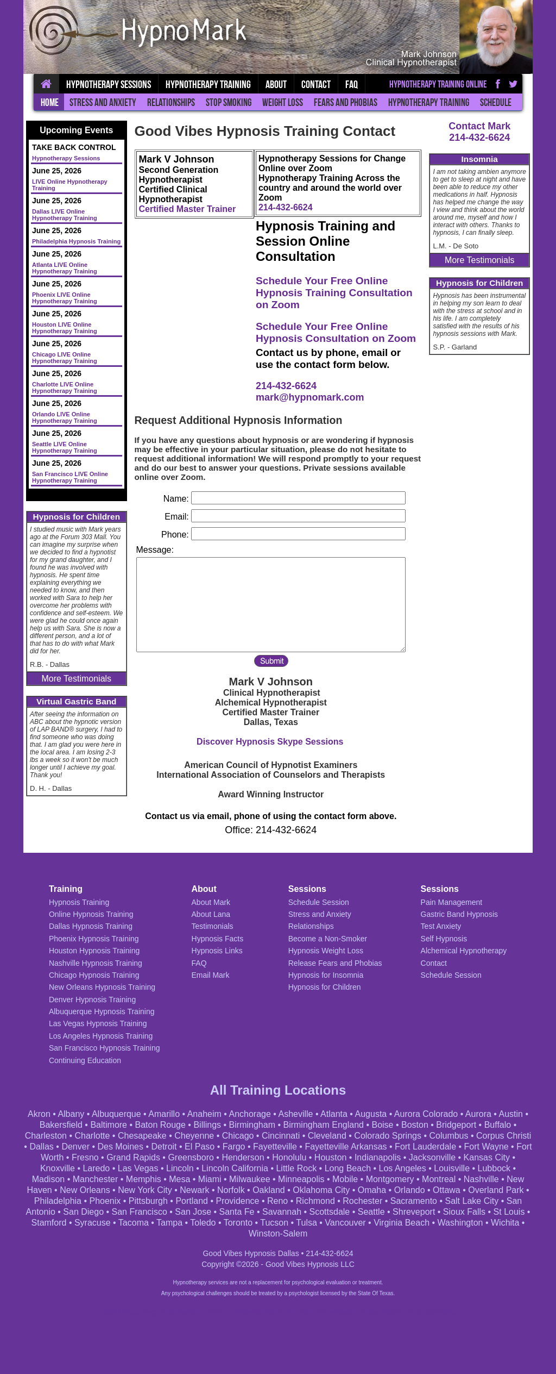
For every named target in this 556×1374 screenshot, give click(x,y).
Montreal (439, 1179)
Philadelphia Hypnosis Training (76, 241)
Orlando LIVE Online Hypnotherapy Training (64, 417)
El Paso (199, 1146)
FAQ (351, 84)
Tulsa (306, 1222)
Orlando (409, 1190)
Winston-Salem (278, 1233)
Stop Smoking (228, 102)
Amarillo (164, 1114)
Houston (330, 1157)
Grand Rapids (133, 1157)
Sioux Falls (464, 1211)
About (276, 84)
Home (50, 102)
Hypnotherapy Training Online (438, 84)
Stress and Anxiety (103, 102)
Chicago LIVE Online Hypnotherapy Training (64, 357)
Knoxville (57, 1168)
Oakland (268, 1190)
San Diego (83, 1211)
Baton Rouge (160, 1124)
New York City (145, 1190)
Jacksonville (432, 1157)
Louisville (452, 1168)
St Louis (509, 1211)
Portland (191, 1201)
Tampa (169, 1222)
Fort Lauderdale (425, 1146)
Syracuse (92, 1222)
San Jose (193, 1211)
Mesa (179, 1179)
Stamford (49, 1222)
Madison (48, 1179)
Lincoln (180, 1168)
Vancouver (345, 1222)
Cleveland (327, 1135)
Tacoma (133, 1222)
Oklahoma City (321, 1190)
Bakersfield (61, 1124)
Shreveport (414, 1211)
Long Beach (348, 1168)
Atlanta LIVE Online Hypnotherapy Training (64, 267)
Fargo (234, 1146)
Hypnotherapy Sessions (108, 84)
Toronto (238, 1222)
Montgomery (390, 1179)
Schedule (495, 102)
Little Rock (296, 1168)
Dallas (41, 1146)
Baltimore (108, 1124)
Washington (460, 1222)
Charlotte (92, 1135)
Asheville (295, 1114)
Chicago (238, 1135)
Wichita (505, 1222)
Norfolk (231, 1190)
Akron (39, 1114)
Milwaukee (249, 1179)
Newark (194, 1190)
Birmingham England (323, 1124)
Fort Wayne (486, 1146)
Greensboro (191, 1157)
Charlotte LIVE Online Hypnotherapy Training (64, 387)
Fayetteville (275, 1146)
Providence (237, 1201)
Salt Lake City (471, 1201)
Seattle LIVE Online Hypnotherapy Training (64, 447)
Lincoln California (234, 1168)
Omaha (372, 1190)
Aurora (478, 1114)
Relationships (171, 102)
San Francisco (139, 1211)
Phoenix (105, 1201)
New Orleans (85, 1190)
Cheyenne (194, 1135)
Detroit (163, 1146)
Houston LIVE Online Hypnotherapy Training (64, 327)
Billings (207, 1124)
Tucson (274, 1222)
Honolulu (289, 1157)
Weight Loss (282, 102)
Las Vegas (138, 1168)
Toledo (203, 1222)
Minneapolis (301, 1179)
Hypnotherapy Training (428, 102)
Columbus (448, 1135)
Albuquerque (116, 1114)
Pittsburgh (148, 1201)
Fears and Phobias (345, 102)
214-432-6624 (479, 137)
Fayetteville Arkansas (346, 1146)
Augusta (371, 1114)
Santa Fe (237, 1211)
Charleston (46, 1135)
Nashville (481, 1179)
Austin (511, 1114)
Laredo (96, 1168)
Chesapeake (142, 1135)
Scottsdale (329, 1211)
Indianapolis (378, 1157)
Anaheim (204, 1114)
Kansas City (487, 1157)
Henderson (243, 1157)
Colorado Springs (387, 1135)
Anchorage (249, 1114)
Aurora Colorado (426, 1114)
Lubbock (494, 1168)
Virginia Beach (401, 1222)
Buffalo (497, 1124)
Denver (75, 1146)
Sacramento (413, 1201)
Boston (414, 1124)
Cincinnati (281, 1135)
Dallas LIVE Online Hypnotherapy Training (64, 214)
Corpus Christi (503, 1135)
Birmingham (252, 1124)
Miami (210, 1179)
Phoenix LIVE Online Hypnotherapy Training (64, 297)
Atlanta (334, 1114)
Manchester (95, 1179)
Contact (316, 84)
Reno (277, 1201)
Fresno (85, 1157)
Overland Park (495, 1190)
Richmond (315, 1201)
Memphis (143, 1179)
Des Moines (120, 1146)
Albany (71, 1114)
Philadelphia (57, 1201)
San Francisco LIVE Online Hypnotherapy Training (70, 477)
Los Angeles (402, 1168)
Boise (382, 1124)
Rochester (362, 1201)
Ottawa (446, 1190)
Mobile (345, 1179)
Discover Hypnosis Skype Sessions (270, 741)
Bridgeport (456, 1124)
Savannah (281, 1211)
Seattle (371, 1211)
